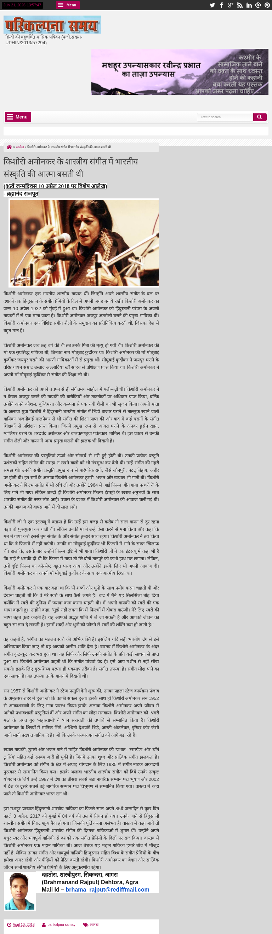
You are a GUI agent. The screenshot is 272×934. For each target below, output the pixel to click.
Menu (71, 5)
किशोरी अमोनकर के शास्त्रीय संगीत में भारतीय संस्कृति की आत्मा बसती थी (71, 167)
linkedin (249, 5)
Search (260, 117)
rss (239, 5)
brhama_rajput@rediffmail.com (107, 890)
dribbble (258, 5)
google (230, 5)
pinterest (267, 5)
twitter (212, 5)
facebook (221, 5)
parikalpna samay (61, 925)
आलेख (94, 925)
